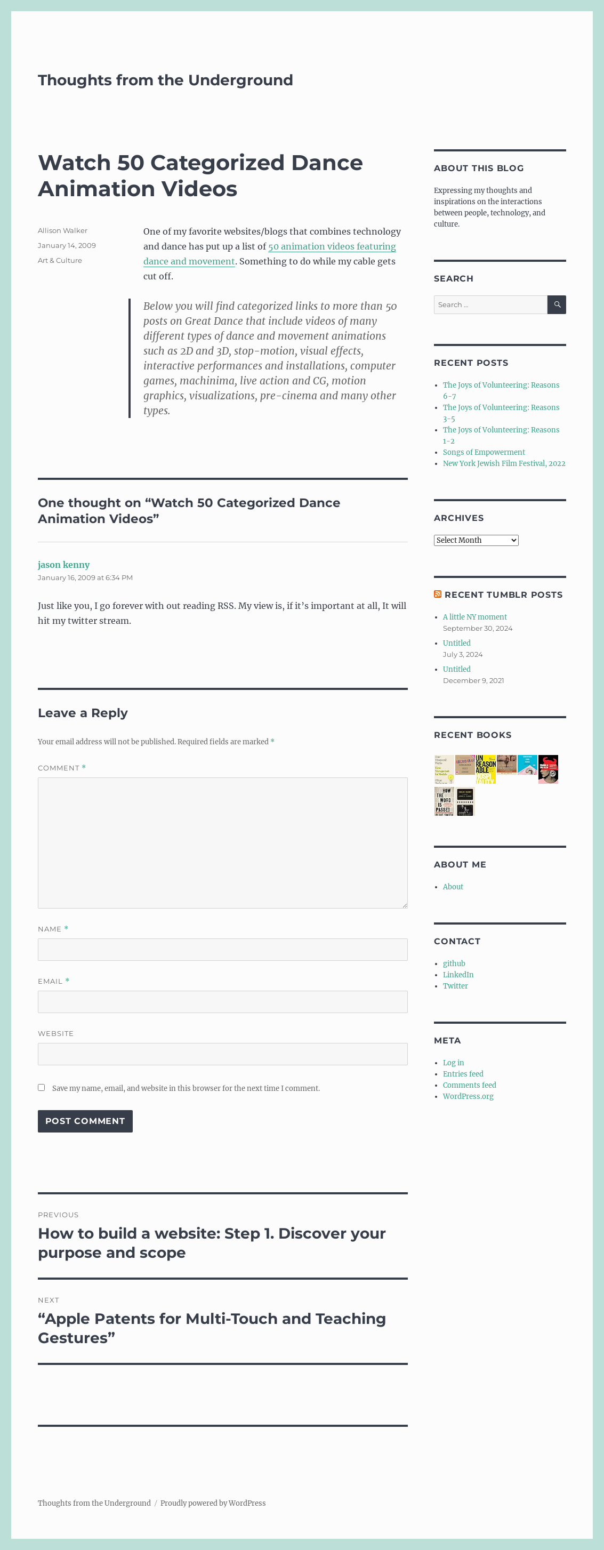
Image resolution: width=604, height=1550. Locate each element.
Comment (62, 768)
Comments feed (469, 1085)
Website (56, 1033)
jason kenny (64, 564)
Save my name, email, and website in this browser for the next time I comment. (186, 1088)
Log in (453, 1062)
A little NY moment (475, 617)
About (453, 887)
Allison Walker (62, 230)
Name (53, 929)
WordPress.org (468, 1096)
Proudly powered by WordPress (213, 1503)
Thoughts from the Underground (165, 80)
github (454, 963)
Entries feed (463, 1074)
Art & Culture (60, 260)
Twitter (455, 986)
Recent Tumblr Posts (503, 595)
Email (54, 981)
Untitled (457, 643)
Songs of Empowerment (484, 452)
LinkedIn (458, 974)
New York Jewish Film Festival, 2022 (504, 463)
